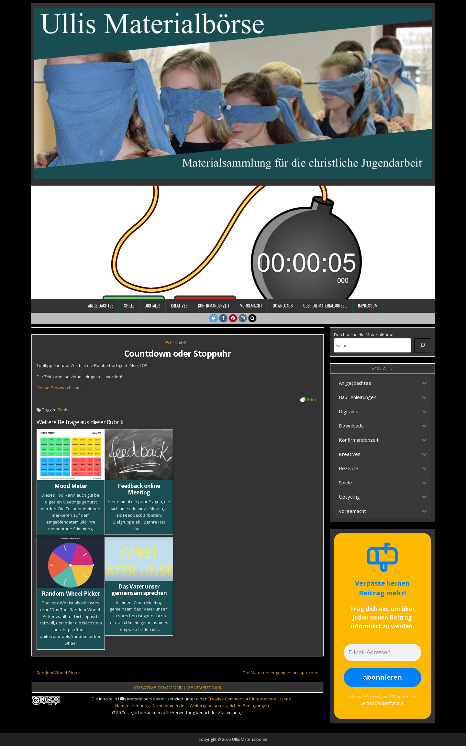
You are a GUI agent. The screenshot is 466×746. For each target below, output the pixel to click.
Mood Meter (70, 486)
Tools (63, 410)
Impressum (368, 305)
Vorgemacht (251, 305)
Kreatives (179, 305)
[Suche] (422, 345)
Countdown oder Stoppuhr (177, 353)
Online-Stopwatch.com (59, 388)
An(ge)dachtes (101, 305)
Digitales (153, 305)
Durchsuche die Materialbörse (364, 335)
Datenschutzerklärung (382, 703)
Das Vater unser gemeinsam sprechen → (283, 673)
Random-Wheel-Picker (71, 593)
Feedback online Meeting (139, 489)
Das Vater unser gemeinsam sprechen (139, 590)
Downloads (283, 305)
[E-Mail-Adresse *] (382, 652)
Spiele (129, 305)
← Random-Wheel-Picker (55, 673)
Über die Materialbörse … (325, 305)
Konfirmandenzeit (214, 305)
